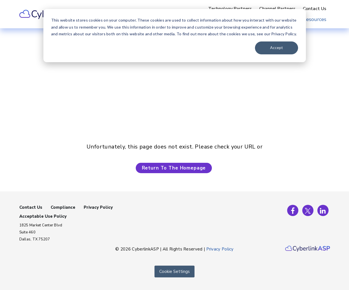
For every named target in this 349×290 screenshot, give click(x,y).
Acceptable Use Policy (43, 216)
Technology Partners (230, 9)
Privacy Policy (98, 207)
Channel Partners (277, 9)
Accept (276, 47)
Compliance (63, 207)
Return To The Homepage (174, 168)
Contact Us (314, 9)
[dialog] (174, 35)
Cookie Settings (174, 271)
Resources (314, 19)
